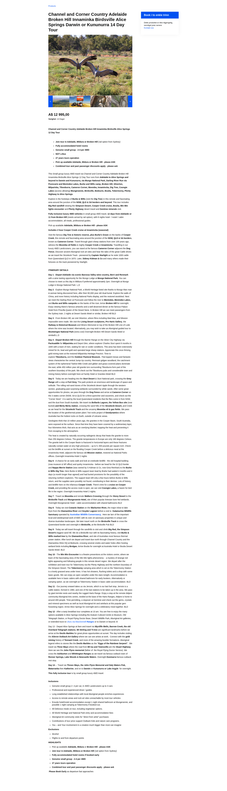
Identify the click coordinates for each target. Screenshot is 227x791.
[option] (58, 101)
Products (52, 6)
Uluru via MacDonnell (80, 622)
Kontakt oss (149, 28)
